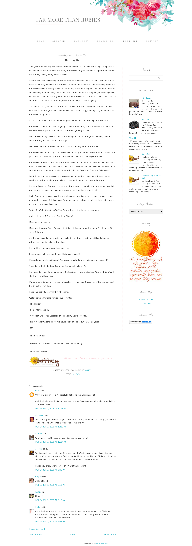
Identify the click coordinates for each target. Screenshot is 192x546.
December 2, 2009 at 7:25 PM (50, 521)
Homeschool (106, 41)
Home (40, 41)
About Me (59, 41)
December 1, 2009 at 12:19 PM (51, 426)
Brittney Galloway (147, 299)
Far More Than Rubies (68, 19)
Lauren (38, 433)
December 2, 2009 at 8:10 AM (50, 500)
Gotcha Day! (147, 119)
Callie (38, 507)
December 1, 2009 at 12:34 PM (51, 442)
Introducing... (147, 98)
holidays (76, 374)
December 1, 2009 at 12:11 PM (51, 408)
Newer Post (35, 534)
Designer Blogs (102, 544)
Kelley (38, 492)
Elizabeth (39, 415)
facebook (80, 358)
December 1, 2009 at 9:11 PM (50, 485)
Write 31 (132, 138)
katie (37, 390)
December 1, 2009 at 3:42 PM (50, 470)
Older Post (110, 534)
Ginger (38, 476)
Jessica (38, 449)
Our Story (81, 41)
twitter (93, 358)
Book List (130, 41)
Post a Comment (37, 529)
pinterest (106, 358)
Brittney (147, 303)
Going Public (147, 154)
